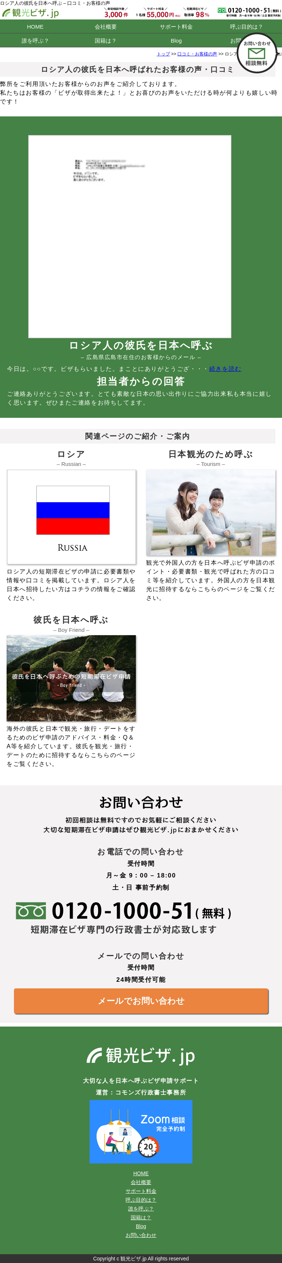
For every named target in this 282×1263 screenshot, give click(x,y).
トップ (163, 54)
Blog (176, 40)
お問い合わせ (141, 1235)
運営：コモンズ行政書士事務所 (141, 1092)
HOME (35, 26)
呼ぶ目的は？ (246, 26)
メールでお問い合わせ (141, 1001)
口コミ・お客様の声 (197, 54)
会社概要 (106, 26)
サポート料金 (176, 26)
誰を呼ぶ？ (35, 40)
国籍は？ (106, 40)
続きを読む (225, 369)
